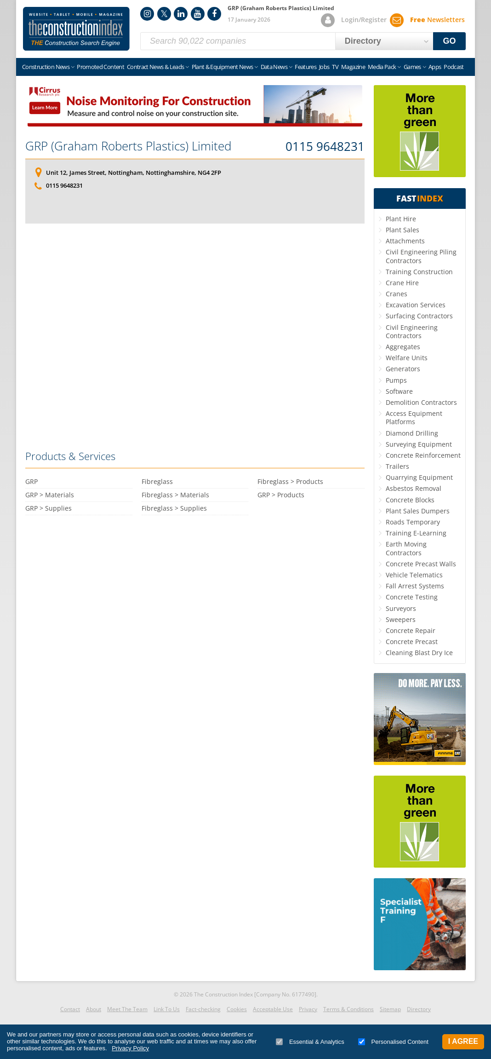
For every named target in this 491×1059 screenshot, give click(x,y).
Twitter (164, 14)
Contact (70, 1009)
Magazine (353, 67)
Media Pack (382, 67)
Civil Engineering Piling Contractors (421, 256)
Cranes (396, 293)
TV (335, 67)
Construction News (45, 67)
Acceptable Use (273, 1009)
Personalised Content (393, 1041)
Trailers (397, 466)
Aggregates (403, 346)
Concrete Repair (410, 630)
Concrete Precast (412, 641)
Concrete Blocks (410, 499)
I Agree (463, 1041)
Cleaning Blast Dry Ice (419, 652)
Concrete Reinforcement (423, 455)
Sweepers (401, 619)
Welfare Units (407, 357)
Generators (403, 368)
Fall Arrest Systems (415, 585)
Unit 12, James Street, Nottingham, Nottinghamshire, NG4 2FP (133, 172)
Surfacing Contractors (419, 315)
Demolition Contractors (421, 402)
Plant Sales (402, 229)
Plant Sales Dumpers (418, 510)
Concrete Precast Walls (421, 563)
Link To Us (167, 1009)
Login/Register (364, 19)
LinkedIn (181, 14)
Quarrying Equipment (419, 477)
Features (305, 67)
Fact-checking (203, 1009)
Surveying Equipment (419, 444)
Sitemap (390, 1009)
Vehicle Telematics (414, 574)
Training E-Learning (416, 533)
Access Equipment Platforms (414, 417)
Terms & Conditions (348, 1009)
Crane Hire (402, 282)
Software (399, 391)
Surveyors (401, 608)
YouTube (198, 14)
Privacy (308, 1009)
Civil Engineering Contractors (412, 331)
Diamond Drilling (412, 433)
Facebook (214, 14)
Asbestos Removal (413, 488)
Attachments (405, 240)
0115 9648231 (325, 147)
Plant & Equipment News (222, 67)
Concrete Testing (412, 597)
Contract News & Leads (155, 67)
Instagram (147, 14)
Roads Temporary (413, 522)
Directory (419, 1009)
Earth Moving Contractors (406, 548)
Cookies (237, 1009)
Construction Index (76, 29)
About (93, 1009)
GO (449, 41)
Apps (434, 67)
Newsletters (437, 19)
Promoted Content (100, 67)
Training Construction (419, 271)
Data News (274, 67)
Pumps (396, 380)
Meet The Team (127, 1009)
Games (412, 67)
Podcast (453, 67)
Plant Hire (401, 218)
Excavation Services (415, 304)
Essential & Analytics (310, 1041)
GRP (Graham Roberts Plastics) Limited (128, 146)
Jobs (324, 67)
